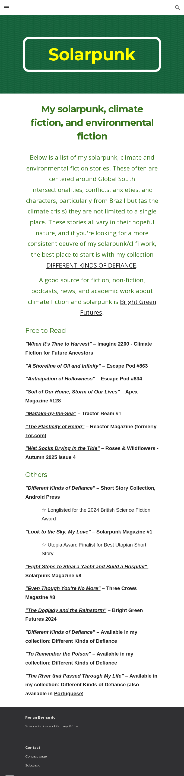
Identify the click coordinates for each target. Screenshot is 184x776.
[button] (6, 7)
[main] (92, 54)
